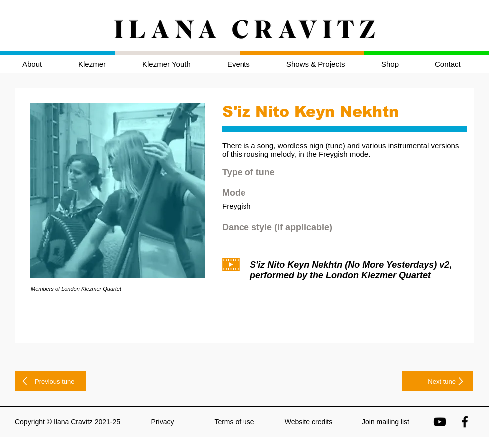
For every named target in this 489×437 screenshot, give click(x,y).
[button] (103, 64)
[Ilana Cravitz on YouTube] (439, 421)
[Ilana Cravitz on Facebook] (464, 421)
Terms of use (234, 422)
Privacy (162, 422)
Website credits (308, 422)
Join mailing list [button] (385, 422)
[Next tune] (437, 381)
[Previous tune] (50, 381)
